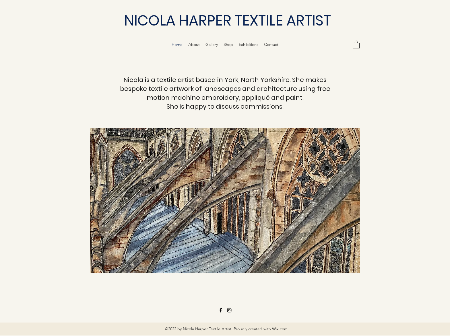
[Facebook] (221, 310)
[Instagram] (229, 310)
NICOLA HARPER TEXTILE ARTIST (227, 21)
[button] (356, 44)
